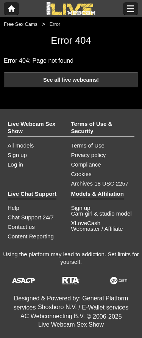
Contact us (21, 227)
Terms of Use (88, 145)
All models (21, 145)
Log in (15, 164)
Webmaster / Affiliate (97, 228)
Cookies (81, 174)
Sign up (17, 155)
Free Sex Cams (20, 24)
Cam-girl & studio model (101, 213)
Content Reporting (31, 236)
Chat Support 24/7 (31, 217)
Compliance (86, 164)
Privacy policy (88, 155)
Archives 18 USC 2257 (100, 183)
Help (13, 208)
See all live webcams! (71, 80)
